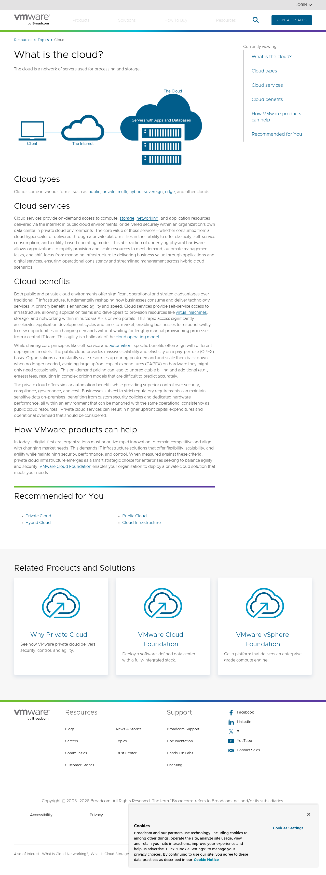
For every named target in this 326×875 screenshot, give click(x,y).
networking (147, 218)
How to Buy (176, 20)
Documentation (180, 741)
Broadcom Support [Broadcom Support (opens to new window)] (183, 729)
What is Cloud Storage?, (111, 854)
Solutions (127, 20)
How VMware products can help (276, 117)
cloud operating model (137, 337)
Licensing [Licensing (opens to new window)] (174, 765)
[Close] (308, 814)
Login (303, 5)
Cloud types (264, 71)
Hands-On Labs (180, 753)
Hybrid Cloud (38, 523)
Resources (226, 20)
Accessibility (41, 815)
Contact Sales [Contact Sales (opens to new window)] (244, 750)
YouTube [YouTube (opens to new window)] (240, 741)
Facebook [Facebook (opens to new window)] (241, 712)
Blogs (70, 729)
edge (170, 192)
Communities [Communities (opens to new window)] (76, 753)
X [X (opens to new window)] (233, 731)
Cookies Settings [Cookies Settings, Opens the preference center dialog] (288, 828)
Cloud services (267, 85)
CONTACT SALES (292, 20)
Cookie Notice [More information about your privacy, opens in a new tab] (206, 860)
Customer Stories (79, 765)
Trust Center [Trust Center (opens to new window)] (126, 753)
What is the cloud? (272, 57)
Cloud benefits (267, 99)
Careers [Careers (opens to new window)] (71, 741)
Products (80, 20)
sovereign (153, 192)
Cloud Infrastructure (141, 523)
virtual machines (191, 312)
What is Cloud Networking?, (65, 854)
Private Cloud (38, 516)
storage (127, 218)
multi (122, 192)
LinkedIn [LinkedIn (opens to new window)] (239, 722)
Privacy (96, 815)
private (108, 192)
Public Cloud (134, 516)
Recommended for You (277, 134)
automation (120, 346)
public (94, 192)
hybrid (135, 192)
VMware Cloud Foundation (65, 467)
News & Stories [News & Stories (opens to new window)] (129, 729)
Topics (121, 741)
